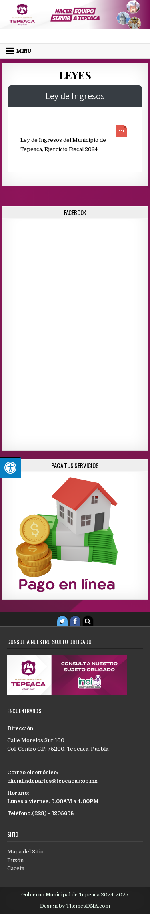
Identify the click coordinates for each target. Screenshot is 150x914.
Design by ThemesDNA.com (75, 906)
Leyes (75, 75)
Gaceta (15, 868)
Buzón (15, 860)
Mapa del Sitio (25, 852)
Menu (23, 51)
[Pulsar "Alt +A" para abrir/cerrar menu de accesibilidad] (10, 467)
